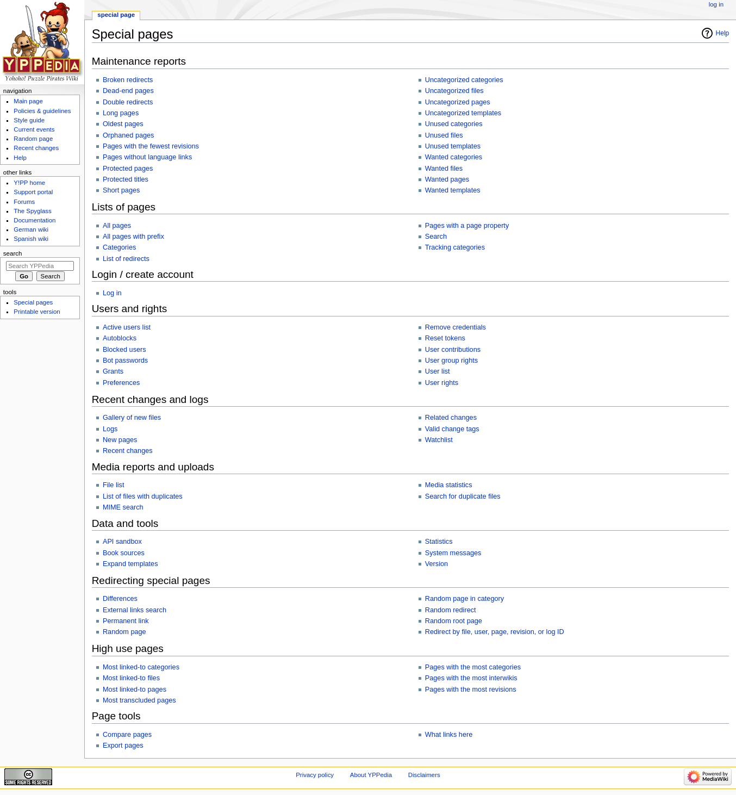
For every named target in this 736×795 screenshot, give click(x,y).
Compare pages (127, 734)
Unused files (444, 135)
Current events (34, 129)
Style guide (29, 120)
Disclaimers (424, 775)
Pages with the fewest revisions (151, 146)
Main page (28, 101)
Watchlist (439, 440)
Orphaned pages (128, 135)
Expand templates (130, 564)
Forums (24, 201)
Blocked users (124, 349)
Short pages (121, 190)
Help (722, 33)
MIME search (123, 507)
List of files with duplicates (143, 496)
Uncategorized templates (463, 113)
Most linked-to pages (134, 689)
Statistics (439, 541)
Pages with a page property (467, 225)
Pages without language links (147, 157)
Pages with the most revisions (470, 689)
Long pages (121, 113)
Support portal (33, 192)
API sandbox (122, 541)
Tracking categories (455, 247)
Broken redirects (128, 80)
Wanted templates (453, 190)
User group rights (451, 360)
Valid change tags (452, 429)
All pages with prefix (133, 236)
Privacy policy (315, 775)
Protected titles (125, 179)
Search (436, 236)
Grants (113, 371)
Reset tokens (445, 338)
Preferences (121, 383)
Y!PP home (29, 182)
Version (436, 564)
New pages (120, 440)
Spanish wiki (31, 238)
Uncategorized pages (457, 102)
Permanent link (126, 621)
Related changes (451, 417)
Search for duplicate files (463, 496)
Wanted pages (447, 179)
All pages (117, 225)
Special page (116, 14)
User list (437, 371)
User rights (441, 383)
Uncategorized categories (464, 80)
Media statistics (448, 485)
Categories (119, 247)
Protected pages (128, 168)
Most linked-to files (131, 678)
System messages (453, 553)
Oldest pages (123, 124)
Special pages (33, 302)
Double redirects (128, 102)
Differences (120, 599)
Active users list (127, 327)
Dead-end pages (128, 91)
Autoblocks (119, 338)
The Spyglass (32, 211)
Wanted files (444, 168)
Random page (124, 632)
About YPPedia (371, 775)
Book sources (124, 553)
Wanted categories (453, 157)
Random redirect (450, 610)
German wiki (31, 229)
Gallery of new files (132, 417)
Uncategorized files (454, 91)
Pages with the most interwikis (471, 678)
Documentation (34, 220)
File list (113, 485)
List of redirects (126, 259)
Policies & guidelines (42, 111)
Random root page (453, 621)
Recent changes (128, 451)
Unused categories (454, 124)
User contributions (453, 349)
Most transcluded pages (139, 700)
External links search (134, 610)
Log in (112, 293)
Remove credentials (455, 327)
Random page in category (464, 599)
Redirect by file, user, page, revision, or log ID (494, 632)
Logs (110, 429)
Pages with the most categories (473, 667)
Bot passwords (125, 360)
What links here (448, 734)
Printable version (37, 311)
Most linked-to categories (141, 667)
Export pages (123, 745)
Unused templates (453, 146)
